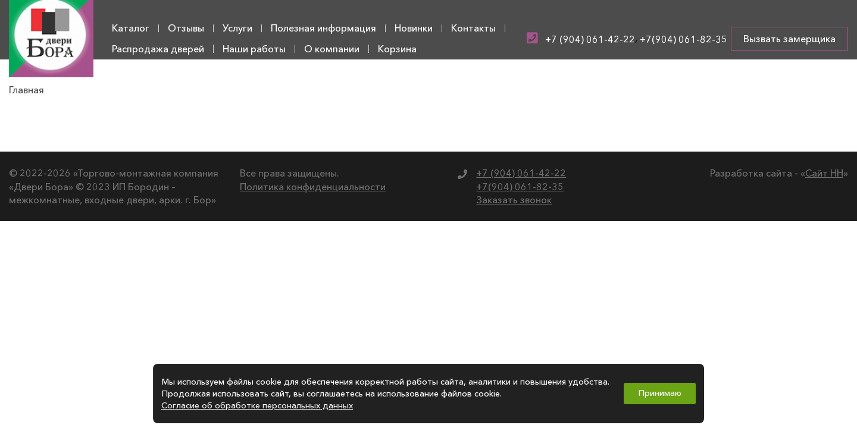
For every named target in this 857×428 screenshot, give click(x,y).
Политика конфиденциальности (313, 187)
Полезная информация (323, 28)
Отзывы (186, 28)
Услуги (237, 28)
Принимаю (659, 393)
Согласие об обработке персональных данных (257, 405)
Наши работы (254, 49)
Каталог (130, 28)
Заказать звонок (514, 200)
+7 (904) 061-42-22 (590, 39)
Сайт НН (824, 173)
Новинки (414, 28)
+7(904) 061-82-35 (683, 39)
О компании (331, 49)
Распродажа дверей (158, 49)
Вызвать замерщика (789, 39)
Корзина (397, 49)
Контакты (473, 28)
